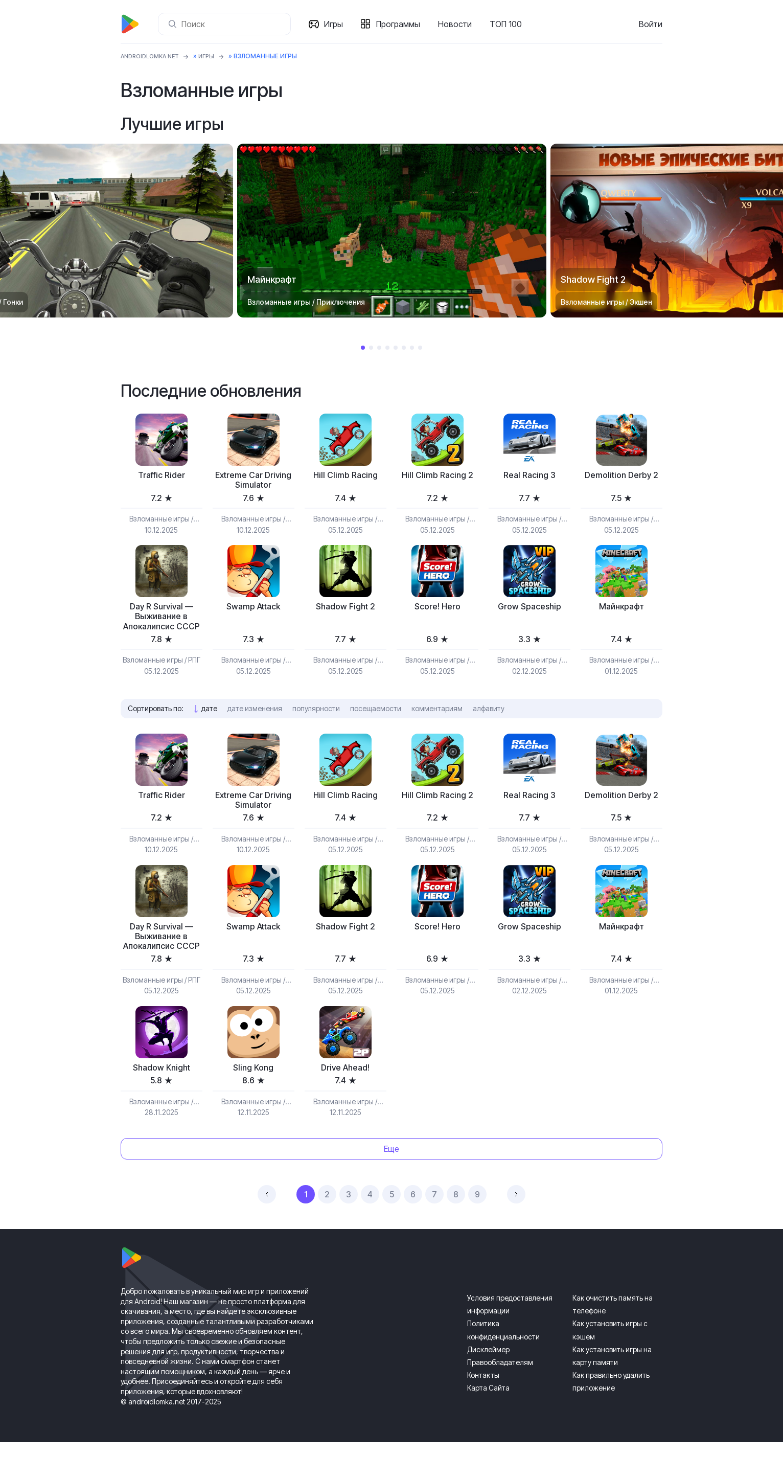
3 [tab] (379, 348)
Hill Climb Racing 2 (437, 475)
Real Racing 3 (529, 475)
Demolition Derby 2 (621, 475)
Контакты (483, 1410)
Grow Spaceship (529, 609)
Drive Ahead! (345, 1102)
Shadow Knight (161, 1102)
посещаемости (375, 725)
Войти (650, 24)
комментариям (437, 725)
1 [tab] (363, 348)
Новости (457, 24)
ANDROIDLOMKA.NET (154, 56)
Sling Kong (253, 1102)
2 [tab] (371, 348)
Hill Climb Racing (345, 475)
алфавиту (488, 725)
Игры (335, 24)
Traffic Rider (161, 475)
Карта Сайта (488, 1423)
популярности (316, 725)
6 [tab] (404, 348)
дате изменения (254, 725)
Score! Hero (437, 609)
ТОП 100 (508, 24)
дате (209, 725)
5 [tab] (396, 348)
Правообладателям (500, 1398)
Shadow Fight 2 (345, 609)
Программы (400, 24)
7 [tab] (412, 348)
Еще (391, 1184)
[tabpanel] (391, 230)
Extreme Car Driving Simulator (253, 481)
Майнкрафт (621, 609)
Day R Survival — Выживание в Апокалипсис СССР (161, 626)
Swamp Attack (253, 609)
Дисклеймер (488, 1385)
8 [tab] (420, 348)
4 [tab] (387, 348)
